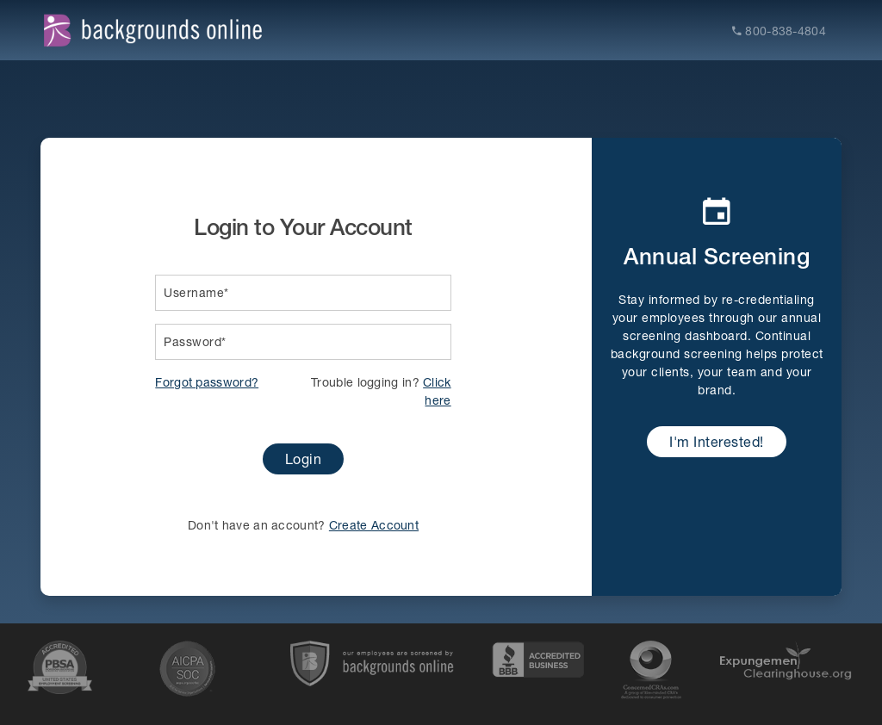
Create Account (374, 524)
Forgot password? (206, 382)
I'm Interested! (716, 441)
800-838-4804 (779, 30)
